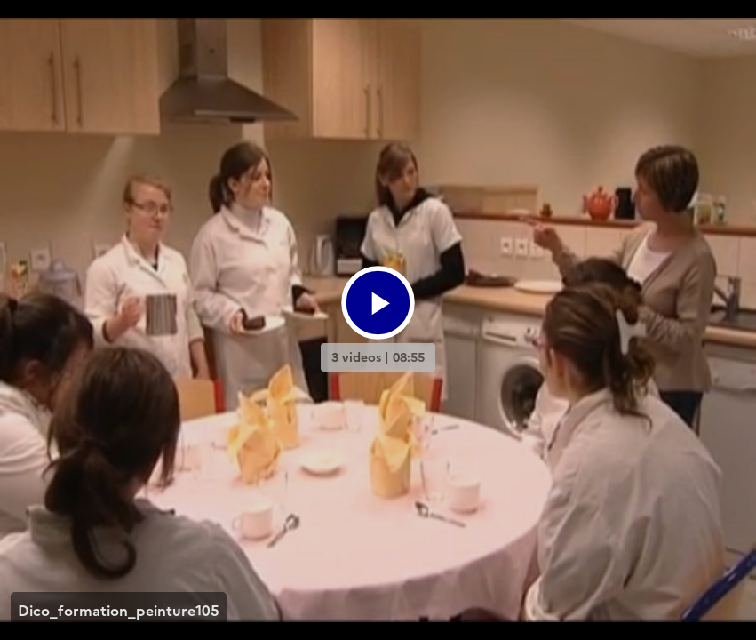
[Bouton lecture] (378, 303)
